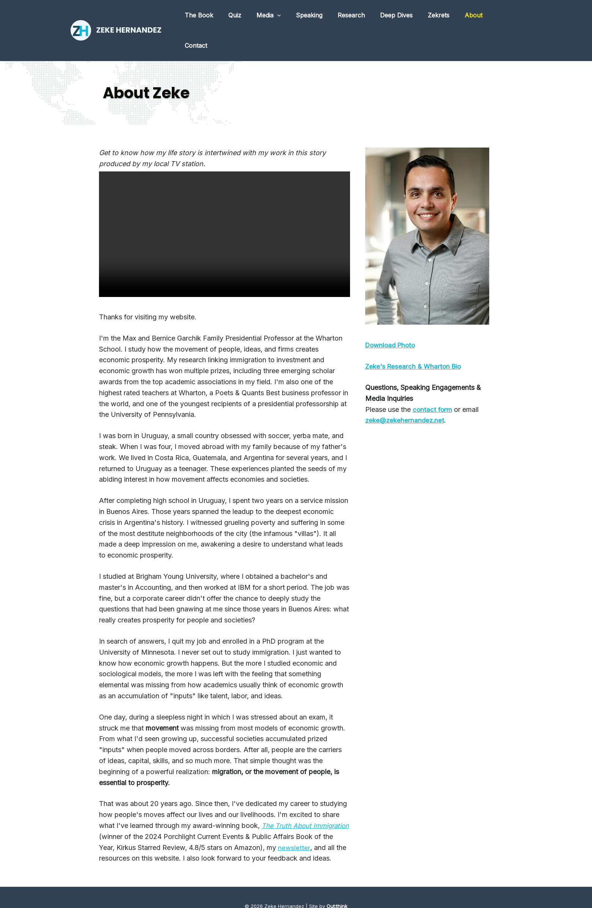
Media (284, 16)
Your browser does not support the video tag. (224, 206)
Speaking (322, 16)
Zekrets (442, 16)
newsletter (126, 830)
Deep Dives (403, 16)
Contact (506, 16)
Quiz (253, 16)
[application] (293, 16)
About (474, 16)
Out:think (337, 889)
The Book (220, 16)
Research (361, 16)
